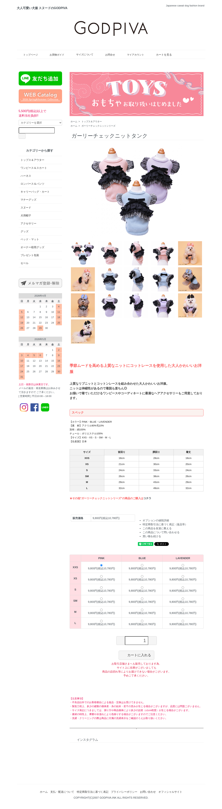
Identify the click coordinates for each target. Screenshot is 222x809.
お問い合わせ (148, 791)
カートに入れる (136, 655)
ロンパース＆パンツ (32, 183)
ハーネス (26, 175)
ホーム (74, 121)
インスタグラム (84, 739)
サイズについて (82, 54)
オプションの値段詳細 (156, 520)
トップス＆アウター (91, 121)
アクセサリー (28, 223)
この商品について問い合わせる (161, 532)
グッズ (24, 231)
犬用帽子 (26, 215)
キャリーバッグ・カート (35, 191)
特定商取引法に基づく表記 (92, 791)
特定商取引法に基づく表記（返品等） (165, 524)
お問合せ (107, 54)
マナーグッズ (28, 199)
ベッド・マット (30, 239)
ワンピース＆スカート (34, 167)
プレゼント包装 (30, 255)
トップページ (28, 54)
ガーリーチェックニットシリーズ (98, 126)
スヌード (26, 207)
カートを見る (161, 54)
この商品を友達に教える (157, 528)
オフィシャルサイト (170, 791)
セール (24, 263)
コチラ (147, 498)
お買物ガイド (54, 54)
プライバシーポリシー (124, 791)
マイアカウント (132, 54)
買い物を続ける (152, 536)
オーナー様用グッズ (32, 247)
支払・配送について (62, 791)
